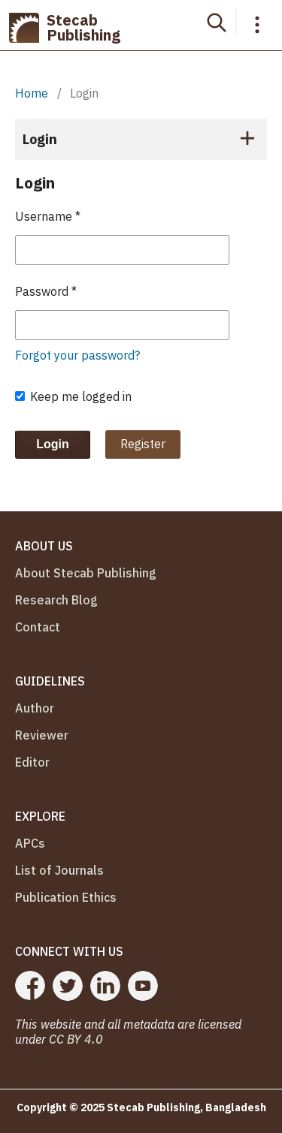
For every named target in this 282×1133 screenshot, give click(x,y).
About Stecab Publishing (85, 572)
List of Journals (59, 870)
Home (31, 93)
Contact (37, 626)
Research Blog (56, 599)
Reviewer (41, 735)
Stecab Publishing (64, 28)
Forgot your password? (77, 355)
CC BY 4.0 (76, 1039)
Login (52, 444)
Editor (32, 762)
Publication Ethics (66, 897)
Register (142, 443)
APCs (30, 843)
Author (34, 708)
